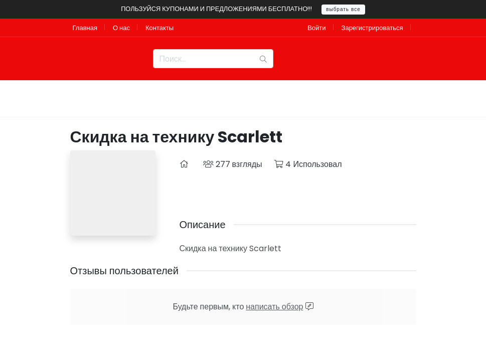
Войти (316, 28)
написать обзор (274, 306)
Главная (85, 28)
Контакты (159, 28)
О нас (121, 28)
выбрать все (343, 9)
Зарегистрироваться (372, 28)
